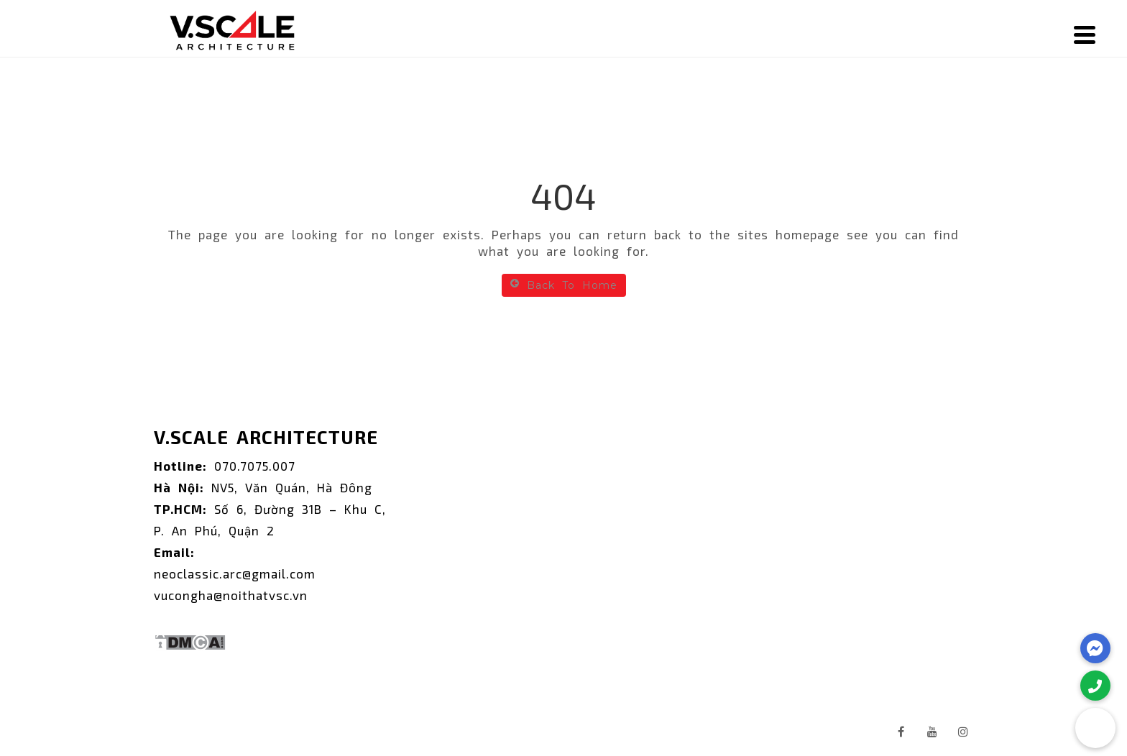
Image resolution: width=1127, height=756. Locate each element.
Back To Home (563, 285)
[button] (1095, 728)
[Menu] (1085, 34)
